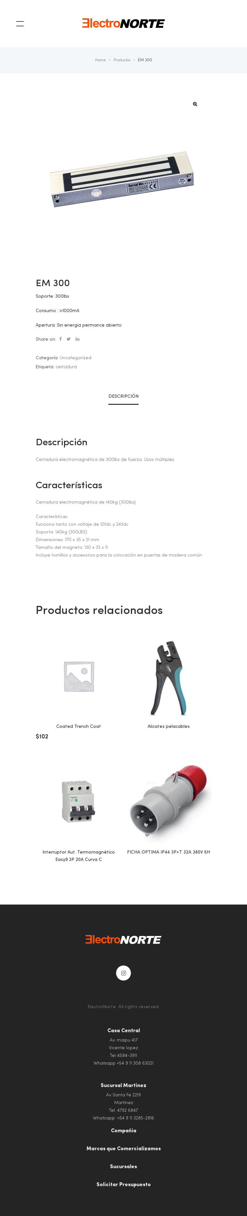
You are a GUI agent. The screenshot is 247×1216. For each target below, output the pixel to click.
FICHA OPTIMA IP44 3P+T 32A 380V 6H (168, 852)
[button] (195, 104)
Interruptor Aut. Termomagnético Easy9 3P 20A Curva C (78, 856)
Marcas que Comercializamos (124, 1149)
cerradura (66, 367)
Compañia (123, 1131)
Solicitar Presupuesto (123, 1184)
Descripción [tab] (123, 396)
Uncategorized (75, 358)
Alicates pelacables (169, 726)
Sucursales (123, 1166)
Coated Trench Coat (78, 726)
